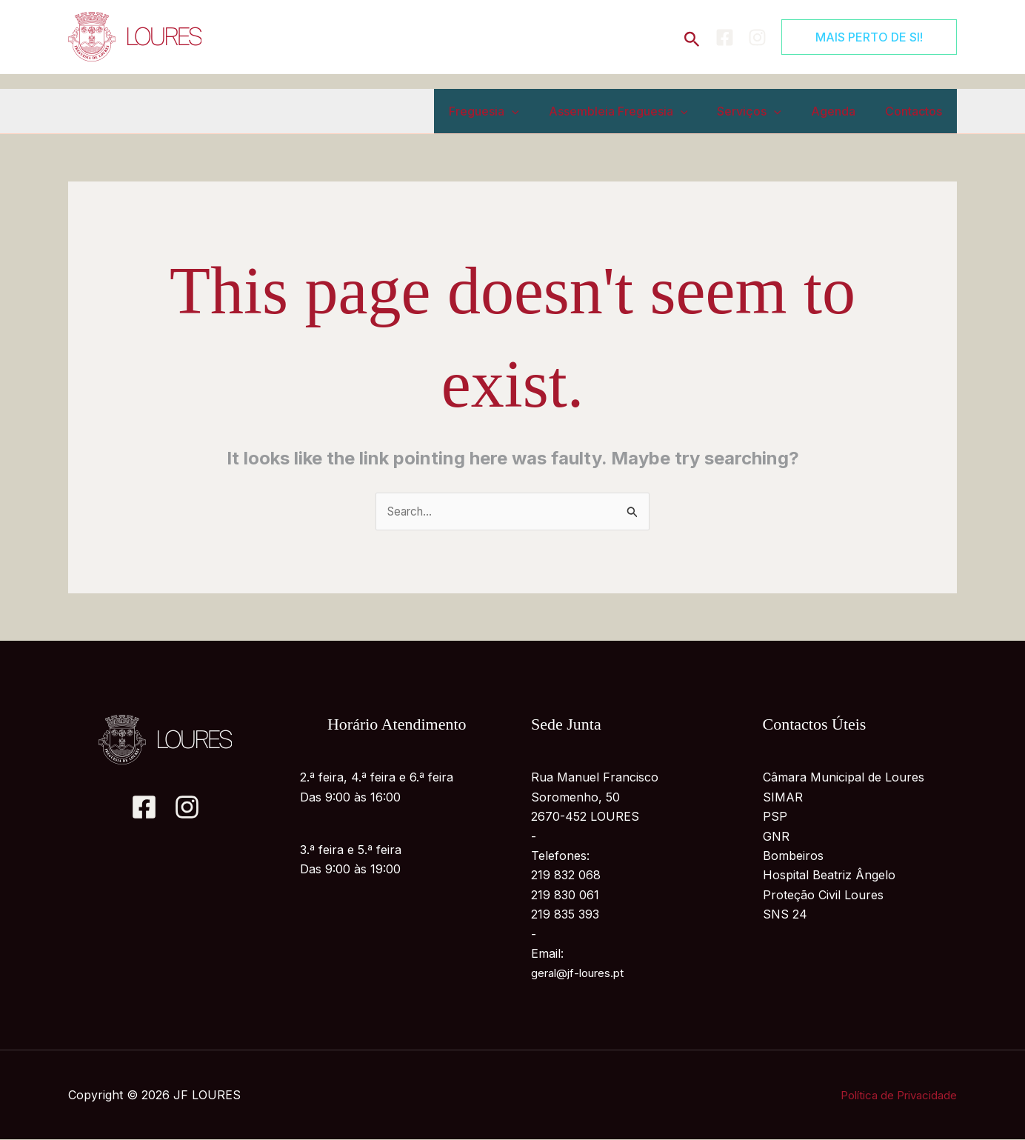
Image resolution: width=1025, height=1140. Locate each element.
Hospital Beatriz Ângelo (829, 876)
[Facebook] (724, 37)
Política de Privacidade (894, 1095)
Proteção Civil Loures (823, 895)
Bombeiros (793, 856)
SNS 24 (785, 915)
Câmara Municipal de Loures (843, 778)
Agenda (842, 111)
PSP (775, 817)
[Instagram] (757, 37)
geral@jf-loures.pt (581, 974)
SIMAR (783, 797)
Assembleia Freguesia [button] (639, 111)
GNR (776, 837)
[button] (692, 36)
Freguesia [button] (510, 111)
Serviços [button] (764, 111)
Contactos (916, 111)
